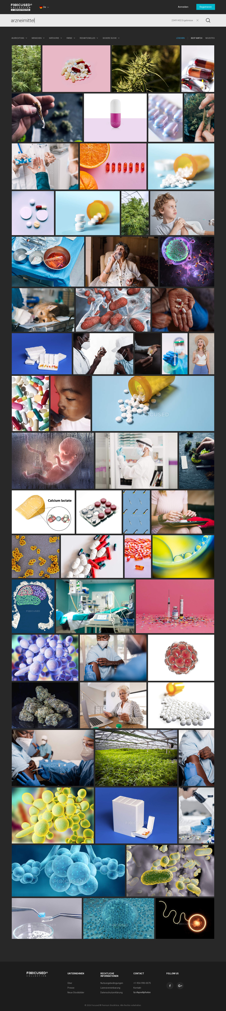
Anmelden (183, 7)
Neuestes (210, 38)
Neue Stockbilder (75, 992)
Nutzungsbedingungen (111, 983)
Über (69, 983)
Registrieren (206, 7)
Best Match (196, 38)
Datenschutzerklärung (111, 992)
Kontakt (137, 988)
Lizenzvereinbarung (110, 988)
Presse (70, 988)
